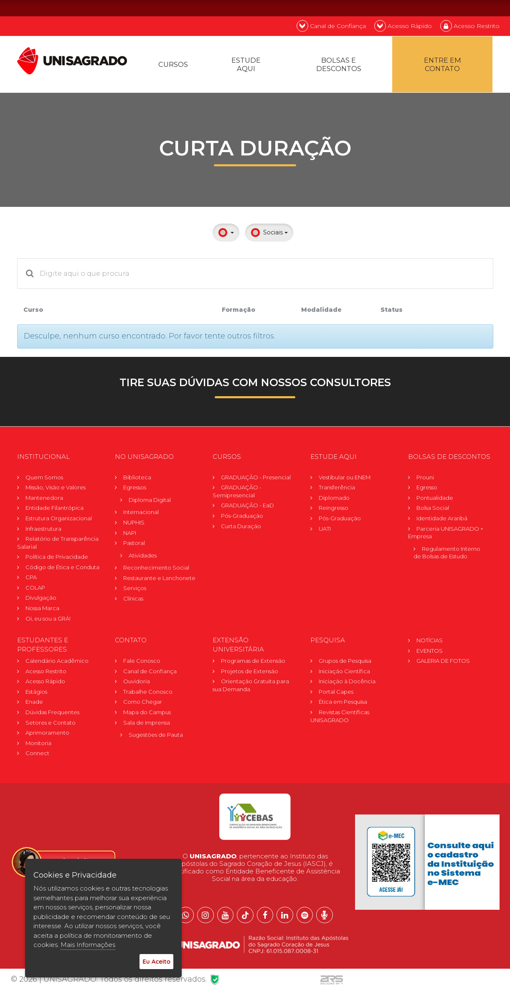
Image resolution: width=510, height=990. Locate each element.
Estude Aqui (247, 66)
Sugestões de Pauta (156, 737)
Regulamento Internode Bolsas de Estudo (447, 555)
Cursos (173, 66)
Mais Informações (88, 945)
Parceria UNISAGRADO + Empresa (445, 535)
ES (489, 8)
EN (467, 8)
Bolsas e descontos (339, 66)
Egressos (134, 489)
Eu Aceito (156, 961)
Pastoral (134, 545)
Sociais (269, 235)
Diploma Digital (150, 502)
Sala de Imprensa (146, 725)
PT (444, 8)
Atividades (143, 558)
